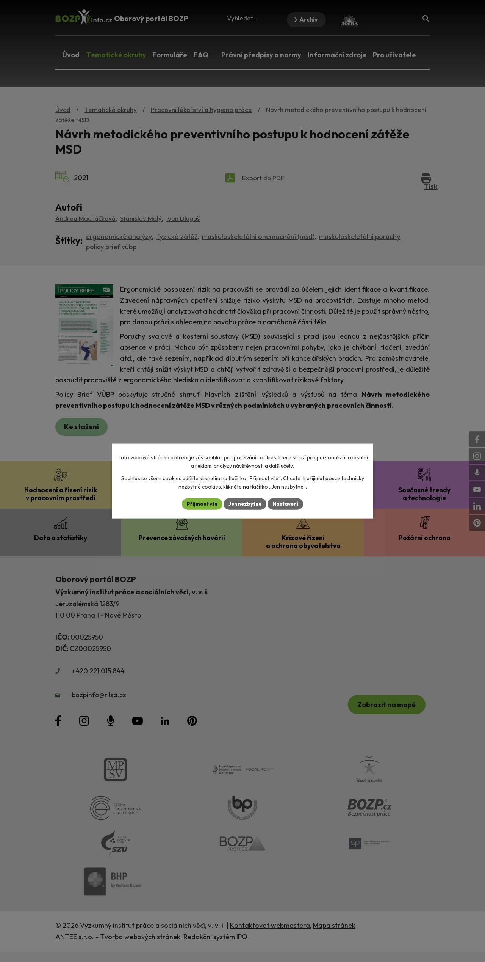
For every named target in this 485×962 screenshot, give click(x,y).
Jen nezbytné (245, 503)
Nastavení (288, 503)
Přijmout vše (199, 503)
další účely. (281, 465)
